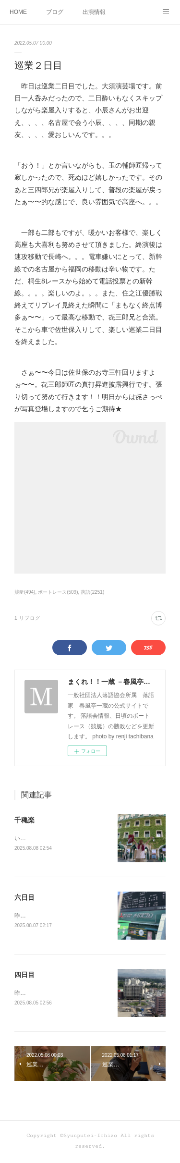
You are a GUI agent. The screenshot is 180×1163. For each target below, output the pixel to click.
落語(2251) (92, 592)
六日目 (24, 898)
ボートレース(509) (58, 592)
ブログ (54, 12)
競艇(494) (24, 592)
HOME (18, 12)
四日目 (24, 976)
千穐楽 (24, 820)
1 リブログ (27, 618)
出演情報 (94, 12)
